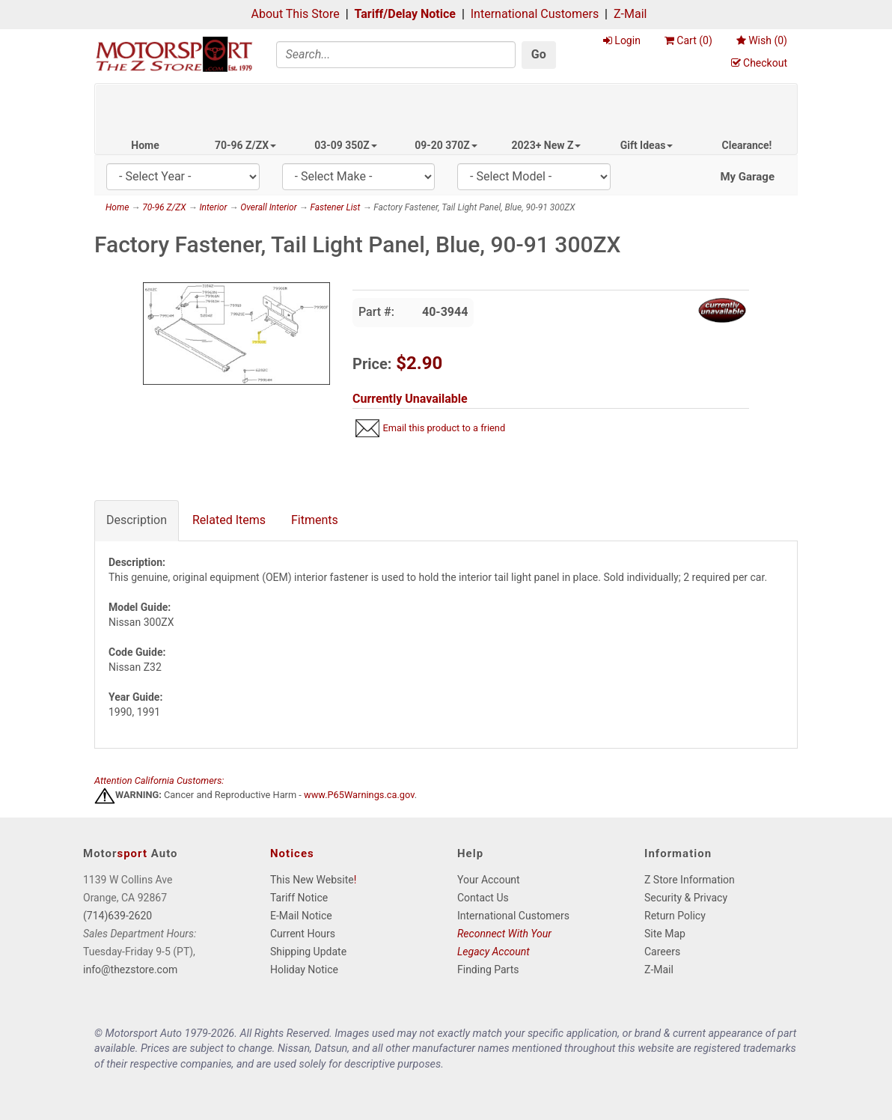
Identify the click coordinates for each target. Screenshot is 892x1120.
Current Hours (302, 934)
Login (622, 40)
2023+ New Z (546, 145)
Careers (662, 952)
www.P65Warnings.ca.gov (359, 795)
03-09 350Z (345, 145)
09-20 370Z (446, 145)
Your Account (488, 880)
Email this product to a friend (443, 427)
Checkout (759, 63)
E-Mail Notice (301, 916)
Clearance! (747, 145)
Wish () (761, 40)
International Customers (535, 14)
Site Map (664, 934)
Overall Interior (268, 207)
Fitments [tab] (314, 520)
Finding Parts (488, 970)
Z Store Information (689, 880)
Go (538, 54)
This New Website (312, 880)
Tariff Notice (299, 898)
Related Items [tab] (229, 520)
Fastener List (335, 207)
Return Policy (675, 916)
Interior (213, 207)
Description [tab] (136, 520)
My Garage (747, 176)
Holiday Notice (304, 970)
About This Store (295, 14)
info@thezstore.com (130, 970)
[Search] (396, 54)
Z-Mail (630, 14)
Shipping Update (308, 952)
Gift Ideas (646, 145)
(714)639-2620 (117, 916)
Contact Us (483, 898)
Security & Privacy (685, 898)
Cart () (688, 40)
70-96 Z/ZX (245, 145)
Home (145, 145)
